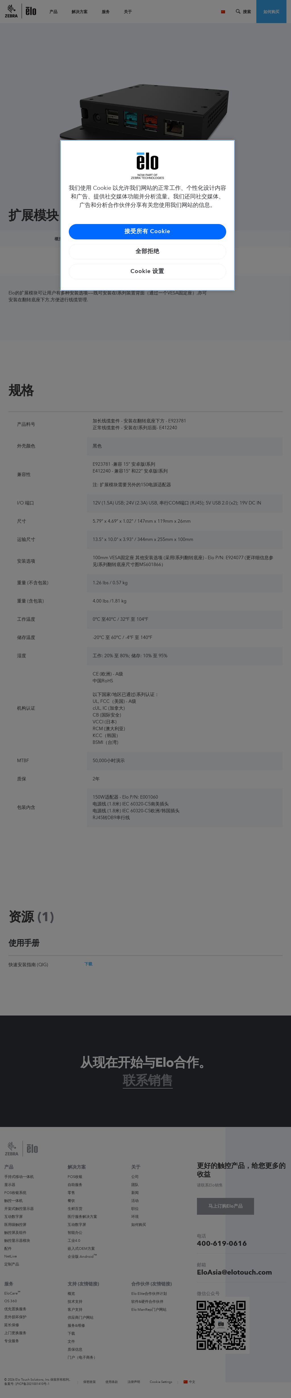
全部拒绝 (147, 252)
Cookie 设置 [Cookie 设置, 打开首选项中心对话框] (147, 271)
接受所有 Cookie (147, 232)
